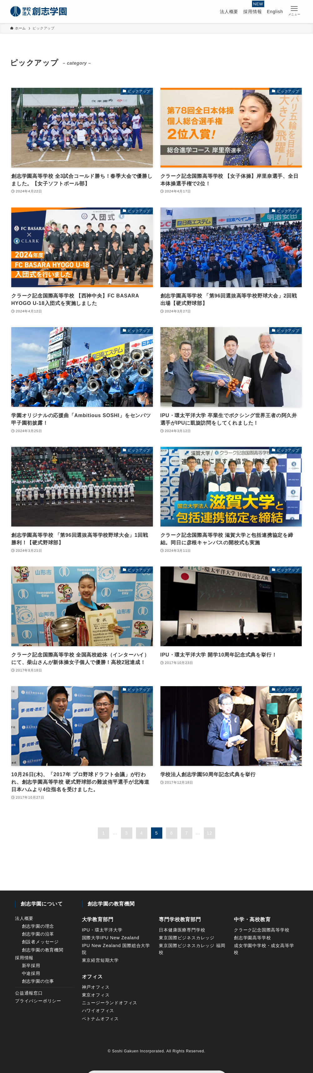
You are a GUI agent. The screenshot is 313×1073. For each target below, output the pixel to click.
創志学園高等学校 (252, 937)
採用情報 (24, 957)
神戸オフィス (96, 987)
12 (209, 833)
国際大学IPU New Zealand (110, 937)
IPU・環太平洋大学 (102, 929)
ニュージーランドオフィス (110, 1002)
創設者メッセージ (40, 941)
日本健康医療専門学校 (182, 929)
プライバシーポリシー (38, 1000)
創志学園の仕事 (38, 981)
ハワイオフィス (98, 1010)
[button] (294, 11)
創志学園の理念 (38, 926)
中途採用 (31, 973)
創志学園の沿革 (38, 933)
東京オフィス (96, 994)
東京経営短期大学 (100, 960)
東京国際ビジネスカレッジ (187, 937)
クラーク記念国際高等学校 (262, 929)
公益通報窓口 (29, 993)
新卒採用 (31, 965)
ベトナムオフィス (100, 1018)
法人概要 (24, 918)
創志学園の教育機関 (42, 949)
